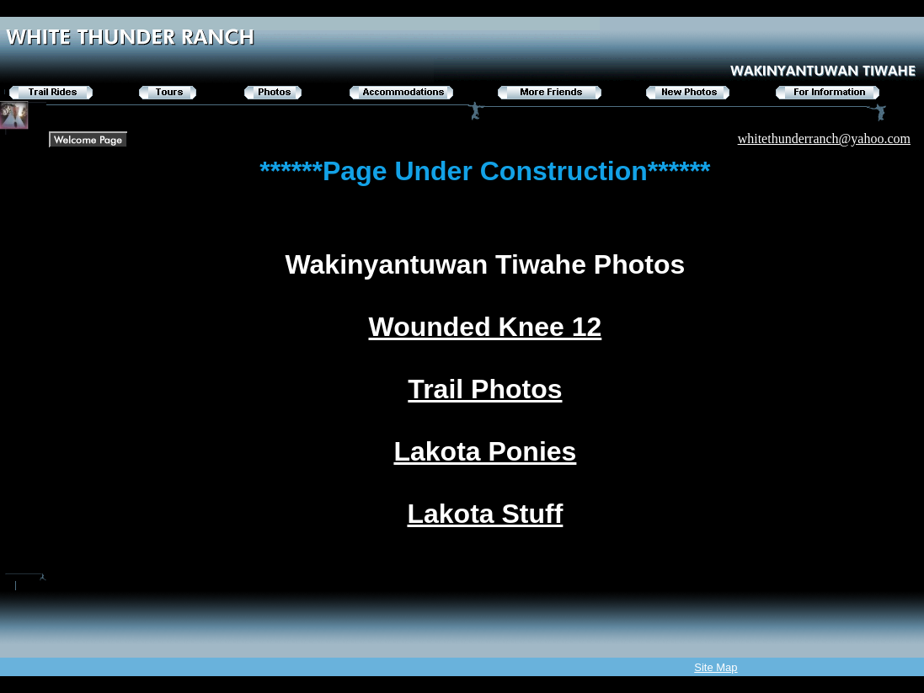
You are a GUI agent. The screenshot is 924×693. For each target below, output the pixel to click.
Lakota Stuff (485, 513)
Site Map (715, 667)
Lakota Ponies (484, 451)
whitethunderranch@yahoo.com (824, 138)
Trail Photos (485, 389)
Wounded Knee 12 (485, 327)
